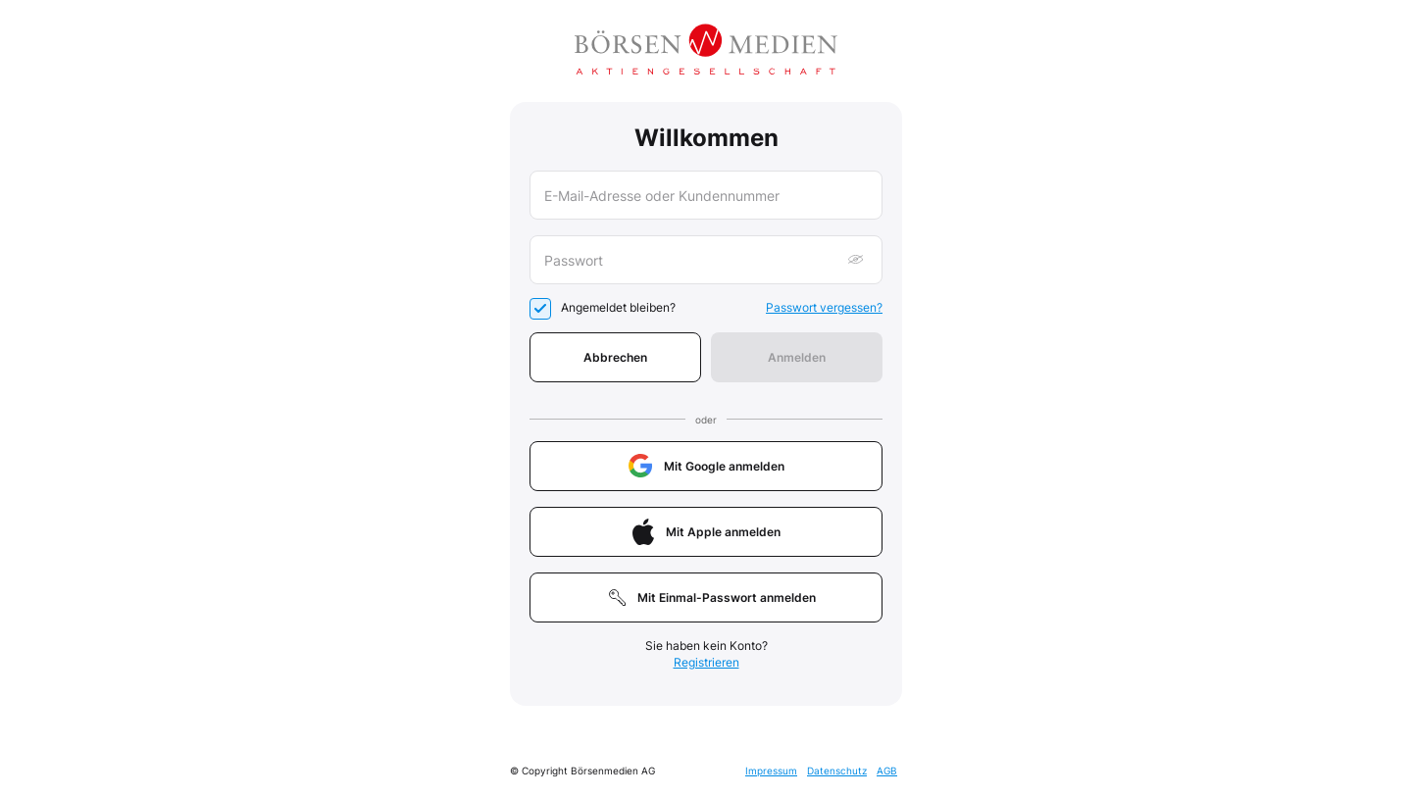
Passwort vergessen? (824, 307)
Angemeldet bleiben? (618, 307)
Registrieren (706, 662)
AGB (887, 770)
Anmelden (797, 357)
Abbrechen (615, 357)
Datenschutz (837, 770)
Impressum (771, 770)
